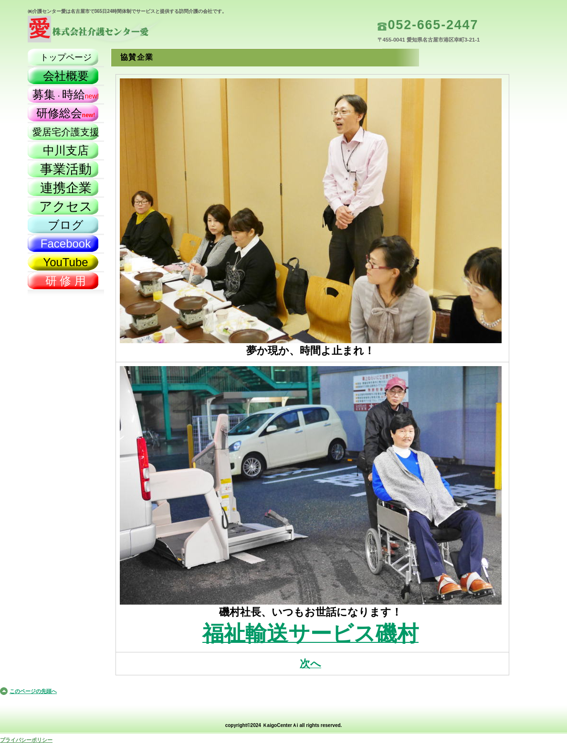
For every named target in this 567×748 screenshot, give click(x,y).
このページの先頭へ (33, 691)
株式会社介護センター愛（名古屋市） (123, 31)
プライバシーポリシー (26, 740)
